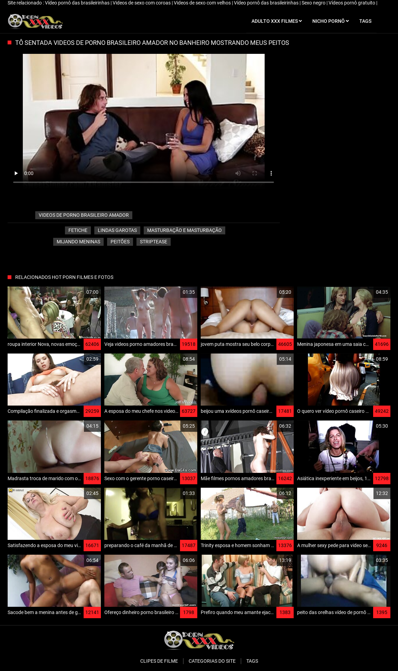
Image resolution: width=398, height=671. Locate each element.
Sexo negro (314, 3)
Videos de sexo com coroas (142, 3)
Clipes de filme (159, 661)
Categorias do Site (212, 661)
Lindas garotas (117, 230)
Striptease (153, 241)
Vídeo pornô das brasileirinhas (78, 3)
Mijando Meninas (78, 241)
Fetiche (77, 230)
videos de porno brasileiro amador (84, 215)
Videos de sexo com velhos (203, 3)
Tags (252, 661)
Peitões (120, 241)
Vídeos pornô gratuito (352, 3)
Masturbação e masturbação (184, 230)
